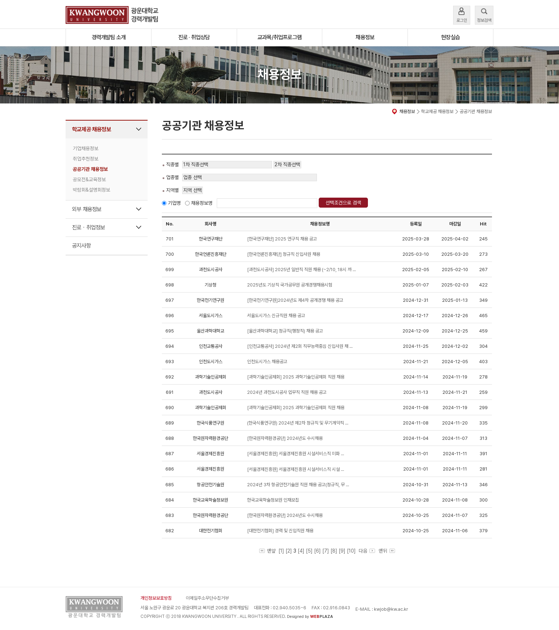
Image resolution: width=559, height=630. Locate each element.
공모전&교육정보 (89, 179)
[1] (281, 551)
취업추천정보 (85, 159)
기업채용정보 (85, 148)
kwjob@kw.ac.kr (391, 609)
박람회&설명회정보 (91, 190)
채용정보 (364, 37)
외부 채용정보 (86, 209)
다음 (366, 551)
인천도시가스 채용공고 (267, 361)
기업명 (174, 203)
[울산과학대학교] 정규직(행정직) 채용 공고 (285, 331)
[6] (317, 551)
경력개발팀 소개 (109, 37)
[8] (333, 551)
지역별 (172, 190)
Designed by (310, 616)
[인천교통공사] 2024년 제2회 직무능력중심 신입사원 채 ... (300, 346)
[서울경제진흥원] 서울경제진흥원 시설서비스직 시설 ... (295, 469)
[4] (301, 551)
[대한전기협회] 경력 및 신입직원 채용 (280, 530)
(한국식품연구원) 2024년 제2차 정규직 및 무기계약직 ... (297, 423)
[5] (309, 551)
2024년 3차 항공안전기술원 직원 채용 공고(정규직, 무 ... (298, 484)
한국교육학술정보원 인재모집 (273, 500)
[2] (289, 551)
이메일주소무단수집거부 (207, 598)
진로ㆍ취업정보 (88, 227)
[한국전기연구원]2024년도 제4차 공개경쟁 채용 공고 (295, 300)
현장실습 (450, 37)
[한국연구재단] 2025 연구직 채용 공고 (282, 239)
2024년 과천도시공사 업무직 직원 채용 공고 (287, 392)
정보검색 (484, 14)
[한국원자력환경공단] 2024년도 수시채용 (285, 438)
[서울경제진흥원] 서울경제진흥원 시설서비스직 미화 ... (295, 453)
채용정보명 (201, 203)
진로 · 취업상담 (194, 37)
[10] (351, 551)
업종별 (172, 177)
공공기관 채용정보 (90, 169)
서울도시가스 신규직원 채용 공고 (276, 315)
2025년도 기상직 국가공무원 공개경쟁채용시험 (289, 285)
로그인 (461, 14)
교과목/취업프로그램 (279, 37)
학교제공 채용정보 (91, 129)
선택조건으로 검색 (343, 202)
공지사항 (81, 245)
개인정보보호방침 (156, 598)
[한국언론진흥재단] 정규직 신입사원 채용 (283, 254)
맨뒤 (387, 551)
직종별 (172, 164)
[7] (325, 551)
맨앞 (267, 551)
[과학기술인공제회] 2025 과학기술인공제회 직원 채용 (295, 377)
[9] (342, 551)
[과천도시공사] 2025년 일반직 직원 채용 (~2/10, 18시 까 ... (301, 269)
